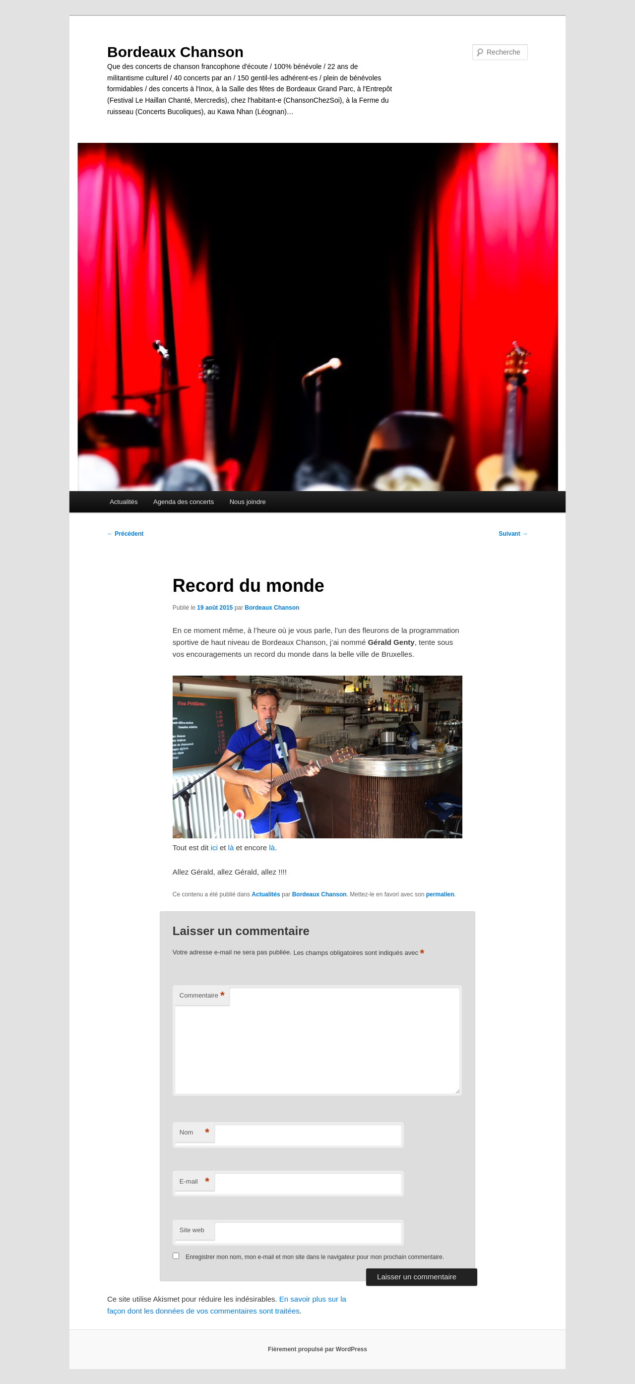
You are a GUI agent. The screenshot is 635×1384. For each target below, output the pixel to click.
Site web (192, 1230)
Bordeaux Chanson (175, 52)
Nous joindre (248, 501)
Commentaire (202, 996)
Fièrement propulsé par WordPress (317, 1349)
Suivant (513, 533)
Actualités (123, 501)
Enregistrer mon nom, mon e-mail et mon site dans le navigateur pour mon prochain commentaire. (315, 1257)
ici (214, 847)
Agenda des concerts (183, 501)
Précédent (125, 533)
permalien (440, 894)
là (231, 847)
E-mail (194, 1182)
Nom (194, 1133)
